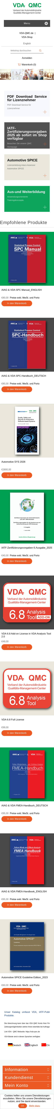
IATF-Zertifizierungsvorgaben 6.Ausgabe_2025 (26, 547)
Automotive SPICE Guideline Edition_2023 (24, 977)
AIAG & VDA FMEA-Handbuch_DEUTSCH (24, 805)
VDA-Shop (27, 37)
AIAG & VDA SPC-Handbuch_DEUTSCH (23, 376)
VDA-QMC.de (26, 33)
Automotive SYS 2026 (13, 461)
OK (22, 1106)
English (27, 43)
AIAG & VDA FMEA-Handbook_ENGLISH (24, 891)
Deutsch (17, 1045)
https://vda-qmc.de (33, 1032)
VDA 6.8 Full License (12, 719)
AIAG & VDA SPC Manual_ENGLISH (21, 290)
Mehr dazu (34, 1106)
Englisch (33, 1045)
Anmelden (27, 58)
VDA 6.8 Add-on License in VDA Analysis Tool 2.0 (26, 635)
